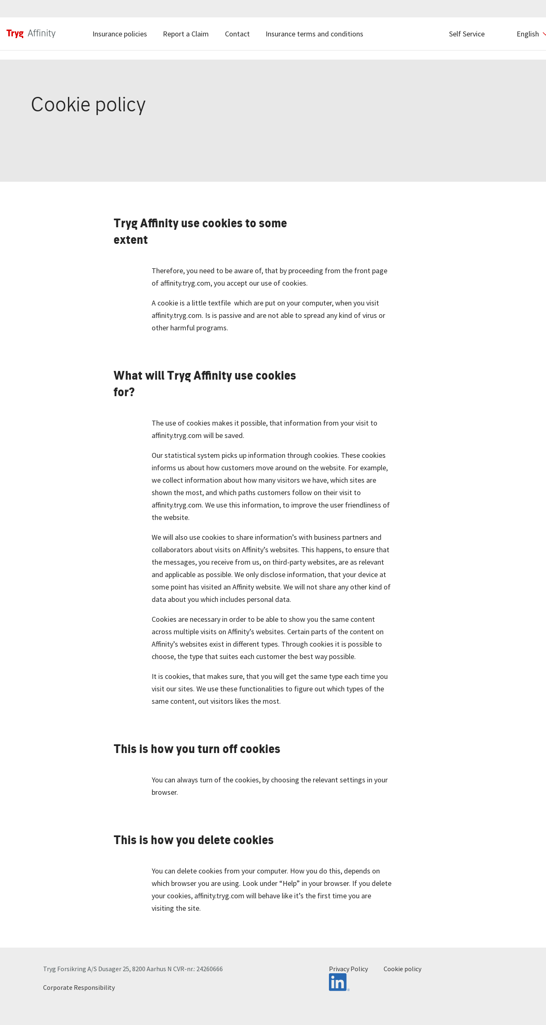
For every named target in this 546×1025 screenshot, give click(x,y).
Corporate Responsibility (79, 987)
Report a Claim (186, 33)
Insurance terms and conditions (314, 33)
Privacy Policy (348, 969)
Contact (237, 33)
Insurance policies (119, 33)
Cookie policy (402, 969)
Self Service (467, 33)
